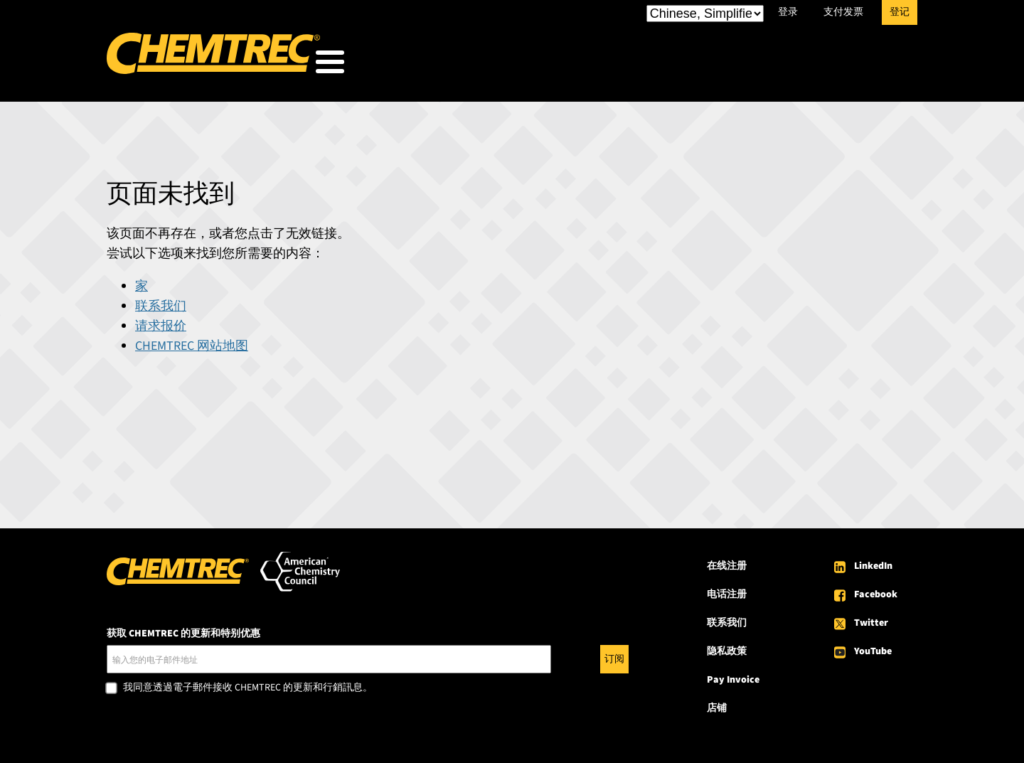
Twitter (871, 619)
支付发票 (843, 12)
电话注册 (727, 590)
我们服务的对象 (528, 65)
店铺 (717, 704)
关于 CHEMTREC (834, 65)
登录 (788, 12)
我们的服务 (648, 65)
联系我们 (160, 302)
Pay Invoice (733, 675)
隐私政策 (727, 647)
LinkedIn (873, 562)
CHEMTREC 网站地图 (191, 342)
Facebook (875, 590)
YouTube (873, 647)
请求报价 (160, 322)
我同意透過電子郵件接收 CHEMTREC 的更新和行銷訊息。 (248, 684)
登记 (900, 12)
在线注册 (727, 562)
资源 (735, 65)
